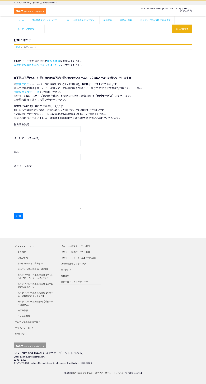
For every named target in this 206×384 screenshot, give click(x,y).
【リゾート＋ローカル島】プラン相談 (78, 258)
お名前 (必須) (47, 127)
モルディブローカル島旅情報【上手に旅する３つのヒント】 (35, 285)
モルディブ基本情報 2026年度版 (155, 20)
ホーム (21, 20)
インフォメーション (24, 246)
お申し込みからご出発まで (30, 263)
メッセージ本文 (47, 187)
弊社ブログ (22, 84)
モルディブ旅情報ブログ (29, 28)
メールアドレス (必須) (47, 141)
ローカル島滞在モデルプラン (80, 20)
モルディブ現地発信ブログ (27, 322)
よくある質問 (24, 316)
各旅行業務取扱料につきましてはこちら (37, 64)
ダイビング (66, 270)
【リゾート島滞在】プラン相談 (75, 252)
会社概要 (22, 252)
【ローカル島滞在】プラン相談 (75, 246)
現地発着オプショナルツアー (45, 20)
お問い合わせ (182, 28)
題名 (47, 155)
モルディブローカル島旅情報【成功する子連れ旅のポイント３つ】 (35, 294)
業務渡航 (107, 20)
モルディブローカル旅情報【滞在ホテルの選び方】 (35, 303)
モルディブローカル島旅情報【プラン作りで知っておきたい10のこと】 (35, 276)
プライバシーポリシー (25, 328)
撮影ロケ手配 (126, 20)
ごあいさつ (23, 258)
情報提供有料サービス (26, 92)
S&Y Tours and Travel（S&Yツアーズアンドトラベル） (98, 373)
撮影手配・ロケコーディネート (75, 281)
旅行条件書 (53, 61)
